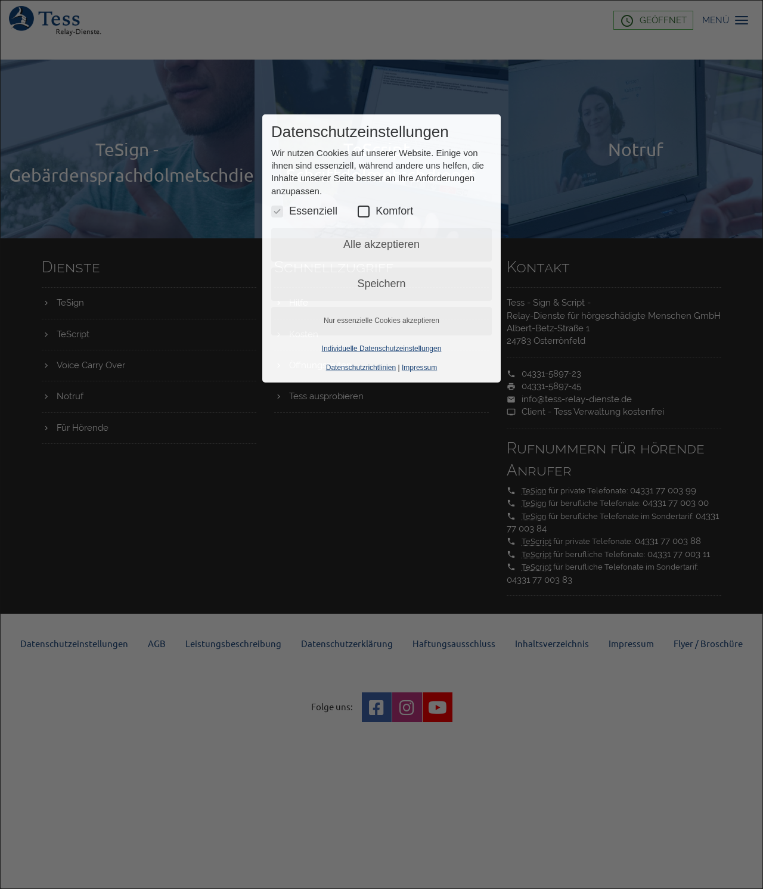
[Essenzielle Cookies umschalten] (277, 211)
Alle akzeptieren (381, 244)
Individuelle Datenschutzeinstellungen (382, 348)
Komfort (385, 211)
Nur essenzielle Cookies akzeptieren (381, 320)
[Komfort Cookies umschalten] (364, 211)
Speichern (381, 284)
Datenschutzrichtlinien (361, 367)
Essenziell (304, 211)
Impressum (419, 367)
